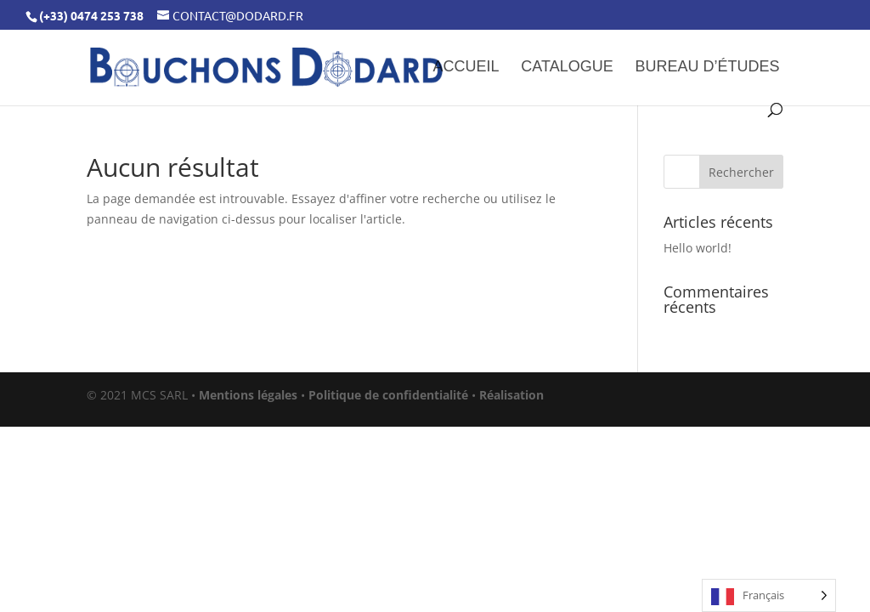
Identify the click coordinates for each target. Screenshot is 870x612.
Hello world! (698, 248)
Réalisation (511, 395)
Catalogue (567, 67)
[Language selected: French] (769, 595)
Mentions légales (248, 395)
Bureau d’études (708, 67)
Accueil (465, 67)
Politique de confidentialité (388, 395)
